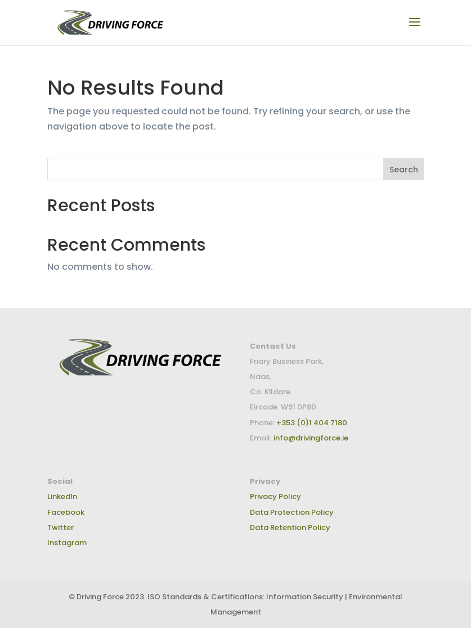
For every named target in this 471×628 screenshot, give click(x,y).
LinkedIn (62, 496)
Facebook (65, 512)
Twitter (60, 527)
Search (403, 169)
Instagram (67, 542)
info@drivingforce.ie (310, 438)
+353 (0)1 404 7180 (311, 422)
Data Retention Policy (290, 527)
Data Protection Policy (292, 512)
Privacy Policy (275, 496)
